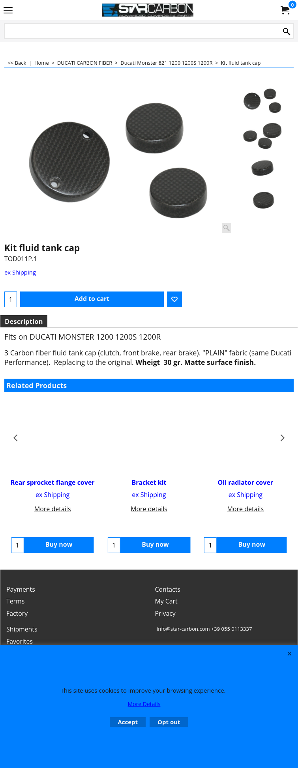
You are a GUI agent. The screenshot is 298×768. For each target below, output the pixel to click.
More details (52, 509)
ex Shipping (20, 272)
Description (24, 321)
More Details (144, 704)
